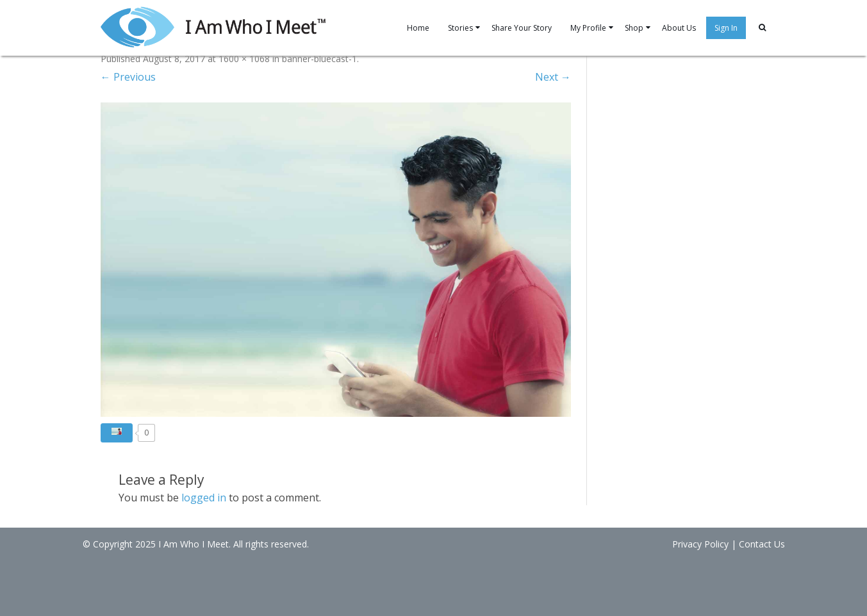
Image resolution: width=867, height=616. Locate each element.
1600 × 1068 (244, 59)
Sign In (726, 27)
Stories (460, 27)
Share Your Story (521, 27)
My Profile (588, 27)
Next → (553, 77)
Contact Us (762, 544)
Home (418, 27)
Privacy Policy (700, 544)
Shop (634, 27)
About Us (679, 27)
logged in (203, 497)
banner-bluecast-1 (319, 59)
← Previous (128, 77)
